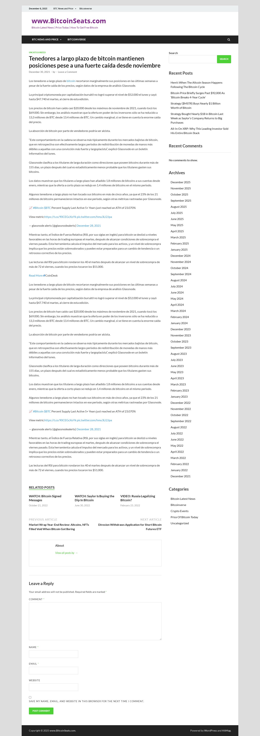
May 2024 (177, 298)
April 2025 (177, 231)
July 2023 (177, 359)
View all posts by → (66, 552)
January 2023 (179, 396)
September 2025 (181, 200)
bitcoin (71, 81)
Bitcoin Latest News (183, 498)
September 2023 (181, 347)
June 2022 (177, 439)
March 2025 (178, 237)
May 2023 (177, 372)
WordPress (210, 730)
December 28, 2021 (89, 225)
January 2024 (179, 323)
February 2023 (180, 390)
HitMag (226, 730)
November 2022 (181, 408)
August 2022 (179, 427)
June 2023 (177, 366)
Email (34, 663)
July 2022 (177, 433)
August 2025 (179, 206)
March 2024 (178, 310)
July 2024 (177, 286)
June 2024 (177, 292)
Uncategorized (37, 52)
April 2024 (177, 304)
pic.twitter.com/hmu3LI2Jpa (94, 216)
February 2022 (180, 464)
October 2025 (179, 194)
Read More (36, 275)
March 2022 (178, 457)
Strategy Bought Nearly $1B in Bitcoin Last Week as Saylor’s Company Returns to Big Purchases (197, 118)
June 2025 (177, 219)
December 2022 (180, 402)
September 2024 (181, 274)
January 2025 (179, 249)
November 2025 (181, 188)
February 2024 (180, 317)
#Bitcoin (38, 207)
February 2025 (180, 243)
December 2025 (180, 182)
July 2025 (177, 212)
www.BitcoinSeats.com (69, 20)
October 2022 (179, 415)
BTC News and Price (63, 8)
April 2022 (177, 451)
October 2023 (179, 341)
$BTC (47, 207)
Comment (36, 599)
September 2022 (181, 421)
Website (34, 680)
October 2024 (179, 268)
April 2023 (177, 378)
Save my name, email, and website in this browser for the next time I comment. (86, 701)
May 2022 (177, 445)
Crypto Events (179, 511)
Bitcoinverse (85, 8)
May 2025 (177, 225)
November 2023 (181, 335)
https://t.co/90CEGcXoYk (60, 216)
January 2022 (179, 470)
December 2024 (180, 255)
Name (33, 647)
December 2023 (180, 329)
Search (173, 53)
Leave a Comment (67, 71)
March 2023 (178, 384)
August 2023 (179, 353)
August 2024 (179, 280)
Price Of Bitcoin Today (184, 517)
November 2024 (181, 261)
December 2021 (180, 476)
